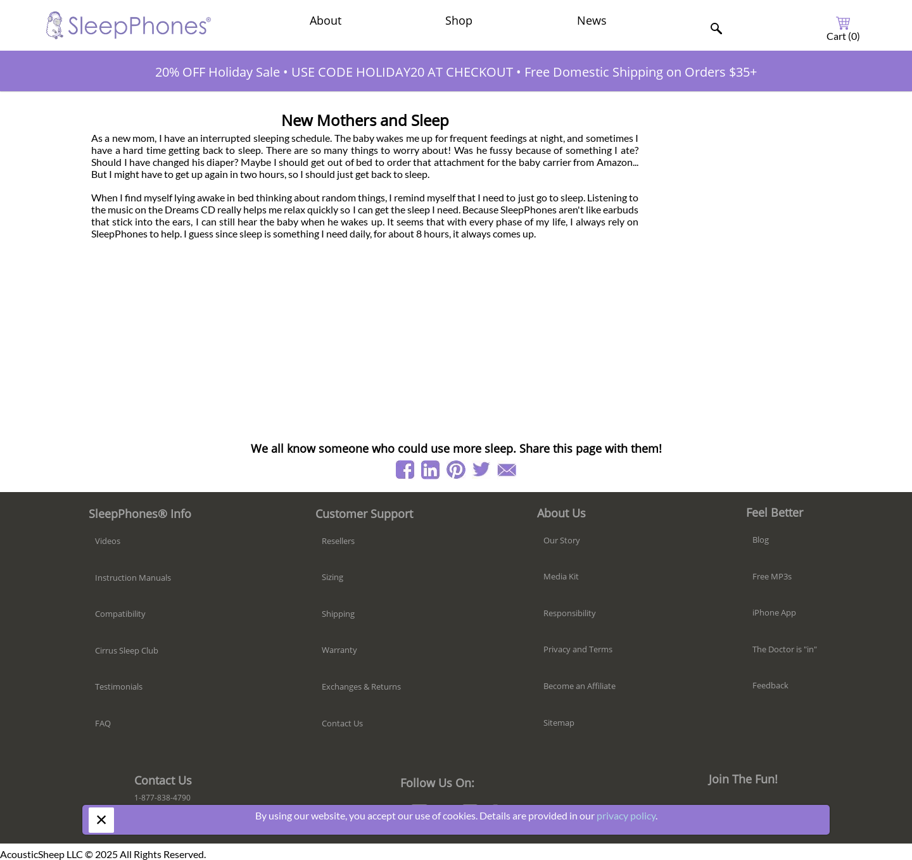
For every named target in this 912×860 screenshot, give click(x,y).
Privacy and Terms (577, 649)
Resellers (338, 541)
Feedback (770, 685)
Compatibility (120, 613)
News (592, 20)
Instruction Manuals (133, 577)
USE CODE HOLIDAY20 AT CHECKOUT (402, 71)
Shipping (338, 613)
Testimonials (118, 686)
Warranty (339, 649)
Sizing (332, 577)
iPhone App (774, 612)
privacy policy (626, 815)
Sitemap (558, 722)
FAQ (103, 723)
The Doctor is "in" (784, 649)
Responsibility (569, 613)
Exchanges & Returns (361, 686)
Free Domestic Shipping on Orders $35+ (640, 71)
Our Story (561, 540)
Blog (760, 539)
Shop (458, 20)
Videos (107, 541)
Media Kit (561, 576)
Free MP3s (772, 576)
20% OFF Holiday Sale (217, 71)
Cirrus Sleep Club (126, 650)
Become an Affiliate (579, 686)
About (325, 20)
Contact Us (342, 723)
